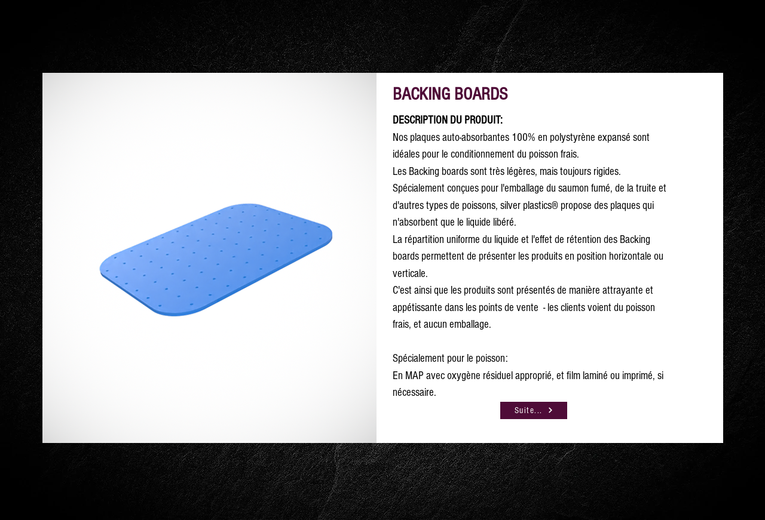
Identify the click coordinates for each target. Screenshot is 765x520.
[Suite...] (533, 410)
